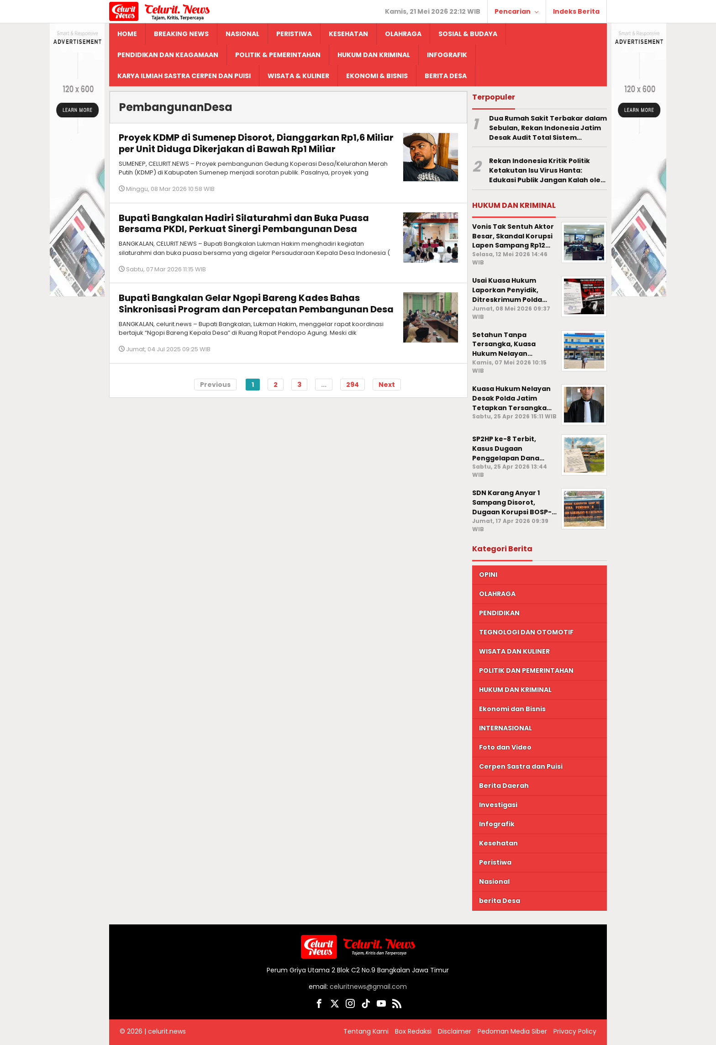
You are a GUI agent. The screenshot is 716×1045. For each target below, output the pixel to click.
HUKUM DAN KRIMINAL (515, 689)
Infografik (497, 824)
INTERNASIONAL (505, 728)
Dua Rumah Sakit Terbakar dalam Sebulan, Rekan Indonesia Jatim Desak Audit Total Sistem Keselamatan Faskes (548, 128)
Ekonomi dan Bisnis (512, 708)
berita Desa (499, 900)
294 (352, 389)
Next (387, 389)
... (323, 389)
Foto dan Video (505, 747)
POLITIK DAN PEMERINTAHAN (526, 670)
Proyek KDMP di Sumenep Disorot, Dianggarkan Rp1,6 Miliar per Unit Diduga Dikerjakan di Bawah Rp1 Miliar (243, 143)
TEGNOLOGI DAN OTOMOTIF (526, 632)
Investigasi (498, 804)
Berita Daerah (504, 785)
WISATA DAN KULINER (514, 651)
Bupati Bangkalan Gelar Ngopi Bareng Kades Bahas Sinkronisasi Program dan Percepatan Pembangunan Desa (244, 308)
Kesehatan (498, 843)
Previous (215, 389)
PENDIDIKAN (499, 613)
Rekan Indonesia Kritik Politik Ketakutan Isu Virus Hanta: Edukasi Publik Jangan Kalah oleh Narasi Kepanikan (547, 170)
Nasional (494, 881)
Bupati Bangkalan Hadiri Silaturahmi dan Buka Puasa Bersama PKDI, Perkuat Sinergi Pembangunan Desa (244, 223)
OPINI (488, 574)
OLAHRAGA (497, 593)
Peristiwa (495, 862)
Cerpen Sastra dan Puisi (521, 766)
